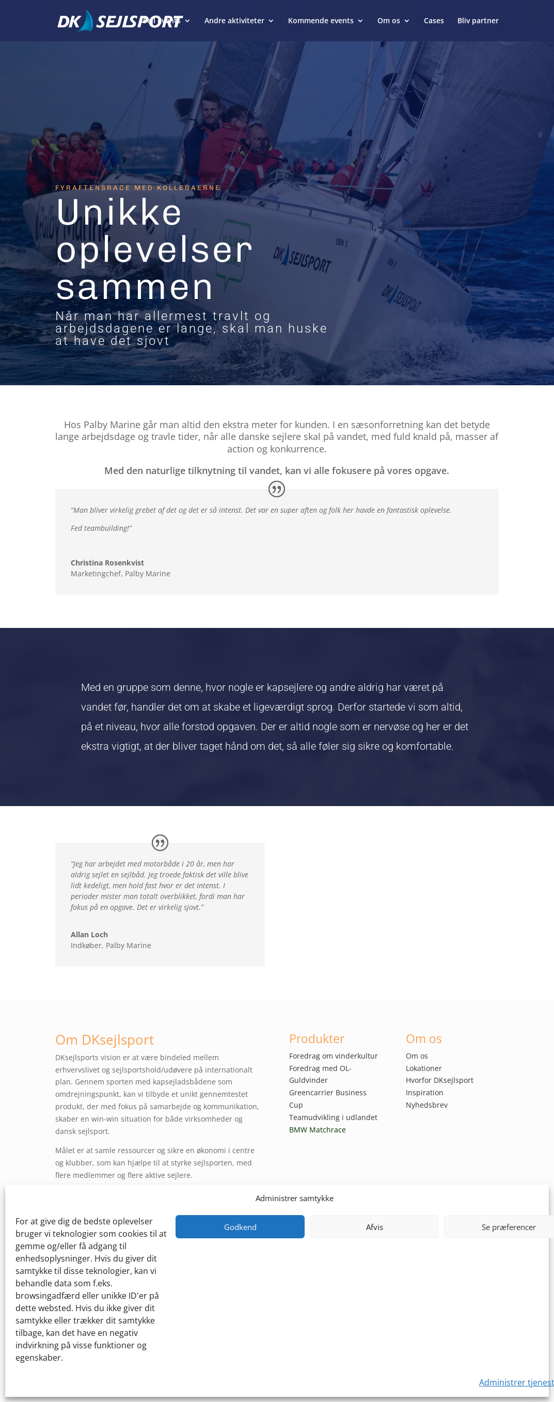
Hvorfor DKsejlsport (439, 1080)
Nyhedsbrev (427, 1105)
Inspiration (425, 1092)
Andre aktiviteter (234, 21)
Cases (434, 21)
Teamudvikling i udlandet (333, 1117)
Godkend (240, 1227)
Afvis (374, 1227)
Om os (388, 21)
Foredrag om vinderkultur (333, 1056)
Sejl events (162, 21)
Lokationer (424, 1068)
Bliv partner (478, 21)
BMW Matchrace (317, 1130)
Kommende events (321, 21)
